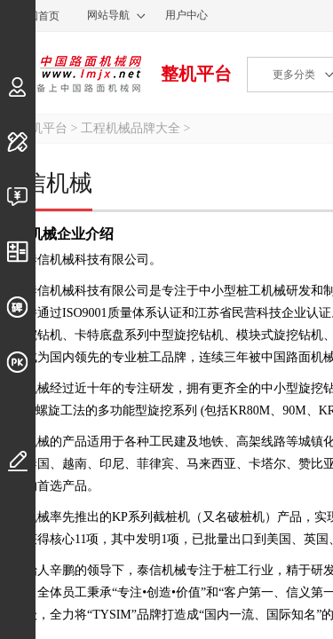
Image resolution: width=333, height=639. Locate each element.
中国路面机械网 (70, 73)
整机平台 (196, 73)
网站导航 (108, 15)
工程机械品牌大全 (130, 128)
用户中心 (186, 15)
